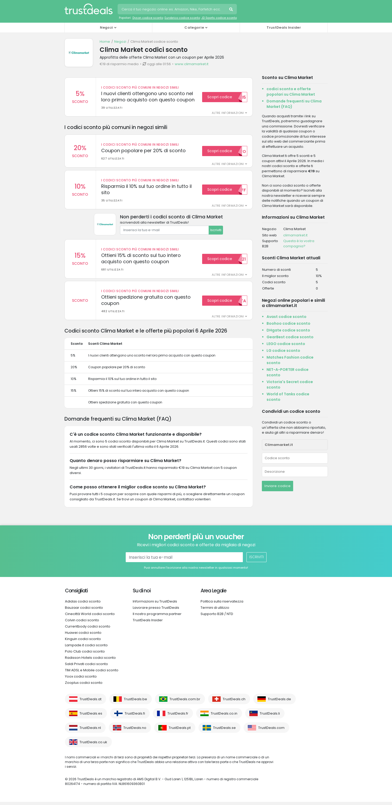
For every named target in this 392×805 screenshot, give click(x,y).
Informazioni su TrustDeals (155, 604)
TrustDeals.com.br (185, 702)
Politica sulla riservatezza (222, 604)
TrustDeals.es (91, 716)
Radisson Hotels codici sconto (90, 660)
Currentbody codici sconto (87, 629)
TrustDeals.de (279, 702)
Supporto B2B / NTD (217, 616)
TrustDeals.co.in (224, 716)
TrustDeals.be (135, 702)
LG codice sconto (283, 350)
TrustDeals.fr (177, 716)
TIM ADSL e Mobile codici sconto (91, 673)
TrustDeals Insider (284, 27)
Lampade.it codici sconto (86, 648)
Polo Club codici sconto (85, 654)
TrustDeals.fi (135, 716)
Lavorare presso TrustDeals (156, 610)
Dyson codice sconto (147, 18)
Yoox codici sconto (81, 679)
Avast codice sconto (286, 316)
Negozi (120, 41)
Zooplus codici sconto (83, 685)
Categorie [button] (194, 27)
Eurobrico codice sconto (182, 18)
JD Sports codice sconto (219, 18)
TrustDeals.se (224, 730)
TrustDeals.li (270, 716)
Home (105, 41)
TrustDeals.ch (234, 702)
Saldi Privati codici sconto (86, 667)
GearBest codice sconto (290, 337)
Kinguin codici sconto (83, 642)
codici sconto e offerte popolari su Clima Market (291, 91)
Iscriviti (215, 231)
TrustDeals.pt (180, 730)
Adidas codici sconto (83, 604)
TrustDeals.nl (90, 730)
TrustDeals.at (90, 702)
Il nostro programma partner (157, 616)
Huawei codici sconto (83, 635)
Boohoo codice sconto (288, 323)
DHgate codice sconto (288, 330)
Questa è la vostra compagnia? (298, 243)
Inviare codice (277, 485)
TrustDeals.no (134, 730)
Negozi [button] (106, 27)
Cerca (231, 10)
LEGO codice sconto (286, 343)
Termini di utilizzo (215, 610)
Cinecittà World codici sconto (90, 616)
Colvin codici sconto (82, 623)
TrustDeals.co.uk (93, 745)
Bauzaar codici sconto (84, 610)
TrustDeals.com (271, 730)
